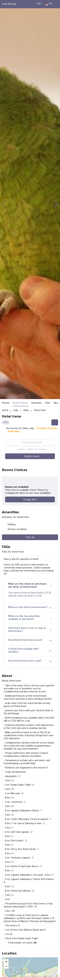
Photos (6, 403)
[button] (4, 204)
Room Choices (20, 403)
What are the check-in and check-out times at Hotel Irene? (30, 586)
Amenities (36, 403)
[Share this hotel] (54, 422)
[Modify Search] (30, 456)
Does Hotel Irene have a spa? (30, 661)
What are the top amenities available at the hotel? (30, 618)
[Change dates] (30, 499)
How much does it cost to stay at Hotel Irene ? (30, 630)
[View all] (30, 537)
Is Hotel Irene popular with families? (30, 651)
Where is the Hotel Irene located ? (30, 607)
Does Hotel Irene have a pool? (30, 640)
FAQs (47, 403)
